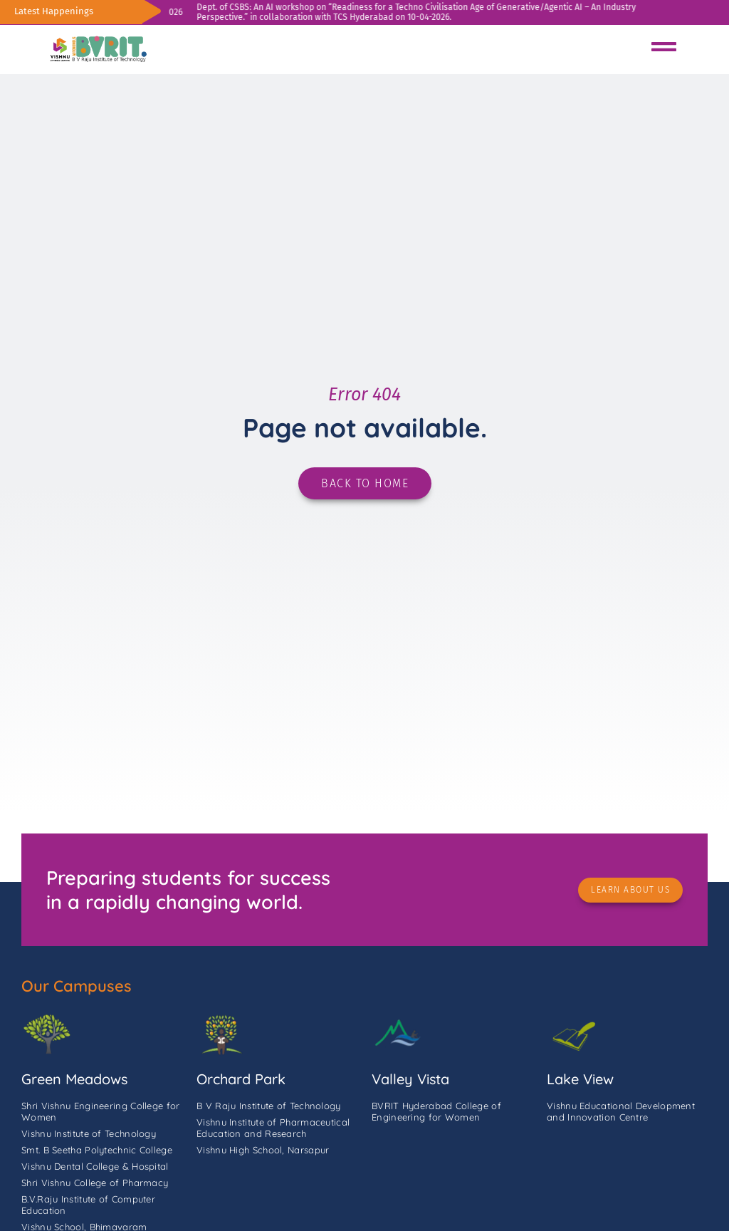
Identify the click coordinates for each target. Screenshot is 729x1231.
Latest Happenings (53, 11)
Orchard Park (240, 1079)
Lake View (580, 1079)
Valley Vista (410, 1079)
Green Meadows (74, 1079)
